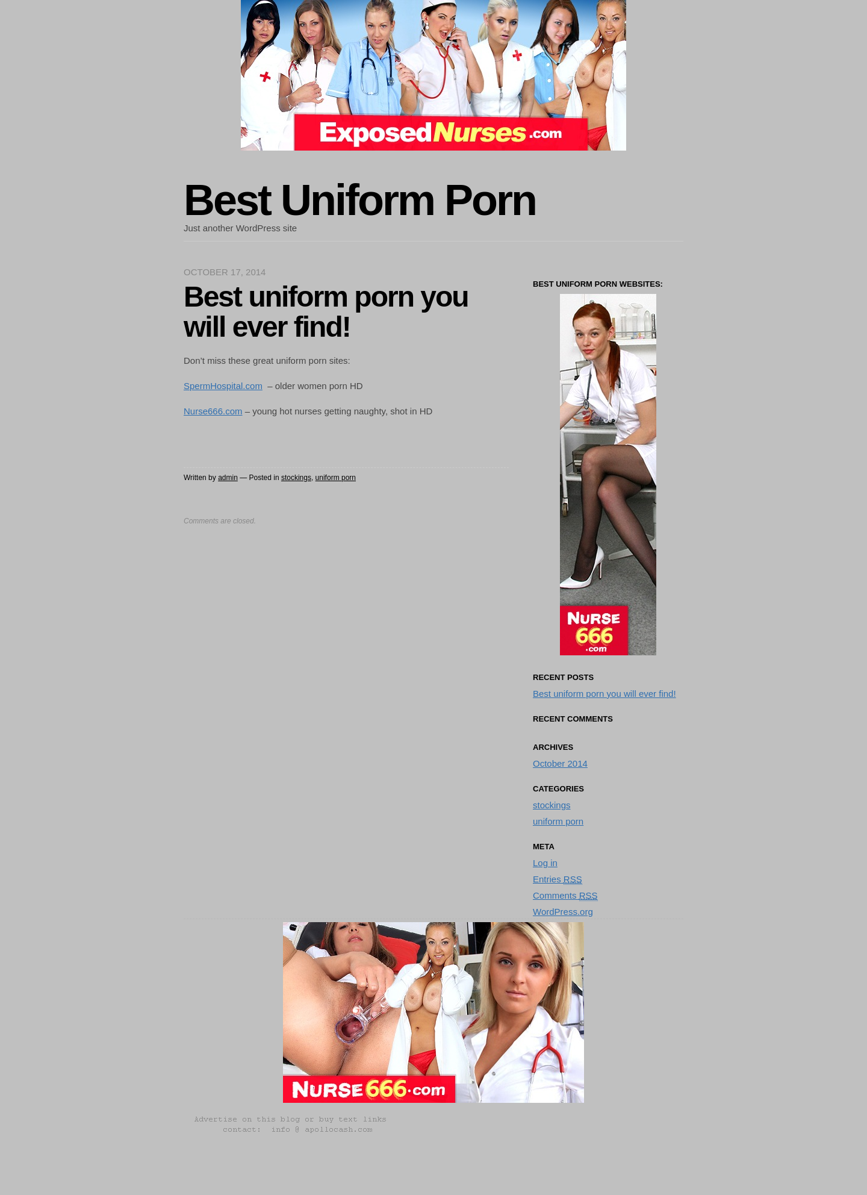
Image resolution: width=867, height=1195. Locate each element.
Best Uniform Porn (360, 200)
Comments (565, 895)
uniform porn (335, 477)
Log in (545, 863)
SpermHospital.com (223, 386)
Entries (557, 879)
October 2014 (560, 763)
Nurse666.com (213, 411)
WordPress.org (563, 911)
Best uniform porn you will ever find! (604, 693)
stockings (296, 477)
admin (228, 477)
